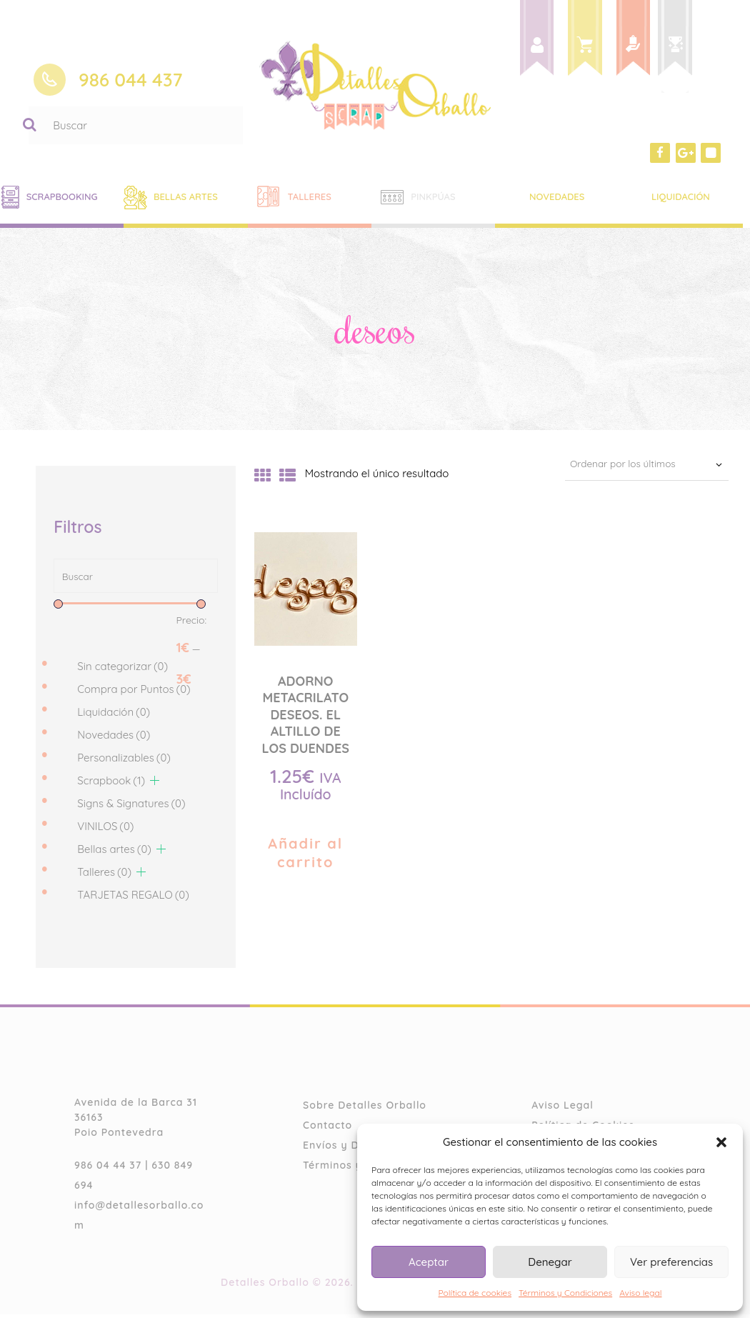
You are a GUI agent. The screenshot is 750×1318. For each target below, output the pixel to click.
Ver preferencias (671, 1262)
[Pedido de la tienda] (638, 465)
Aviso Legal (562, 1109)
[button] (721, 1142)
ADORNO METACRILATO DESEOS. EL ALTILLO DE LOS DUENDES (305, 715)
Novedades (113, 738)
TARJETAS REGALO (133, 898)
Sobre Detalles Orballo (364, 1109)
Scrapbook (111, 784)
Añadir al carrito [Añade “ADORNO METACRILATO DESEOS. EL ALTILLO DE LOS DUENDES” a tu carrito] (305, 852)
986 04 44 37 (107, 1169)
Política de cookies (475, 1292)
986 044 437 (131, 79)
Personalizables (124, 761)
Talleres (104, 875)
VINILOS (105, 830)
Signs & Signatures (131, 807)
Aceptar (429, 1262)
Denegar (549, 1262)
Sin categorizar (122, 670)
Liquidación (113, 715)
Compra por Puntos (133, 692)
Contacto (327, 1129)
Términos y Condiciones (565, 1292)
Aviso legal (640, 1292)
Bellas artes (114, 852)
